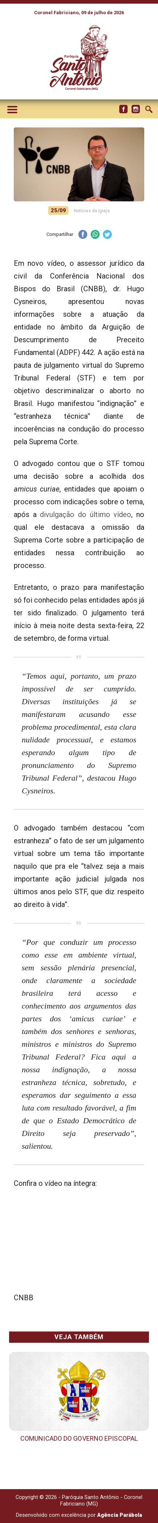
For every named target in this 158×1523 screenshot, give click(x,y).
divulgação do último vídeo (84, 514)
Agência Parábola (119, 1515)
